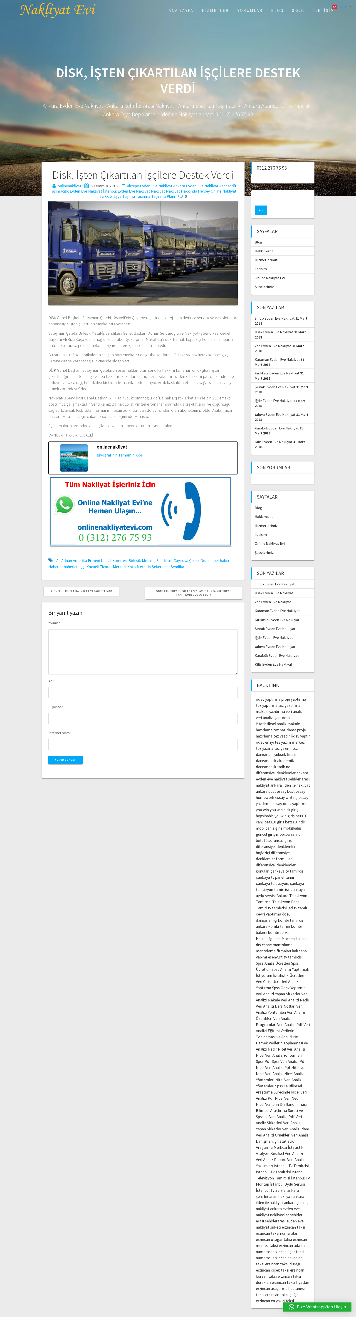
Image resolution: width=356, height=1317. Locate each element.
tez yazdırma (289, 695)
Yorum (54, 623)
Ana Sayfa (181, 10)
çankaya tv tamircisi (287, 861)
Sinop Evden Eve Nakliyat (275, 308)
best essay (277, 781)
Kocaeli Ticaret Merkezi (106, 566)
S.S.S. (298, 10)
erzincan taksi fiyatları (290, 1272)
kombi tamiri (279, 916)
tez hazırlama (284, 720)
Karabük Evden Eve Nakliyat (277, 418)
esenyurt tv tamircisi (285, 947)
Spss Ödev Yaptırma (289, 978)
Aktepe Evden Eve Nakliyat (149, 185)
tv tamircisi (277, 898)
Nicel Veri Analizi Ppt (273, 1058)
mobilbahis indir (289, 824)
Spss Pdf (263, 1051)
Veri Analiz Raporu (271, 1150)
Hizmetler (215, 10)
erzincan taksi (293, 1217)
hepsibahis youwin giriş (275, 806)
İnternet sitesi (59, 732)
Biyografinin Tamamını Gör (119, 455)
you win (262, 800)
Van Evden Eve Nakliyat (273, 336)
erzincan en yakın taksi (275, 1291)
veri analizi (295, 702)
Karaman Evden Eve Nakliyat (277, 350)
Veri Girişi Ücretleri (271, 972)
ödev (260, 732)
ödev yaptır (300, 726)
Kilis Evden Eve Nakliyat (273, 432)
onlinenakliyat (69, 185)
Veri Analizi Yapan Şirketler (278, 984)
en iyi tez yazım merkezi (285, 732)
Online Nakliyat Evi (270, 268)
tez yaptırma (266, 695)
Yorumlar (250, 10)
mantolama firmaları (273, 941)
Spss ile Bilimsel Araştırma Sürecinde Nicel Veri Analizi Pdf (281, 1082)
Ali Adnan (64, 560)
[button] (317, 1307)
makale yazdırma (270, 702)
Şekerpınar (161, 566)
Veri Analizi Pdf (290, 1015)
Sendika (177, 566)
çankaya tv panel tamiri (275, 867)
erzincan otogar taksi (274, 1229)
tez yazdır (281, 726)
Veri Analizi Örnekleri (273, 1125)
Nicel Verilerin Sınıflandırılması (281, 1094)
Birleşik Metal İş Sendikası (151, 560)
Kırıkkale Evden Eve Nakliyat (277, 363)
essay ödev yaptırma (289, 794)
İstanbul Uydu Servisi (287, 1174)
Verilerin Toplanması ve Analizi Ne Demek (277, 1027)
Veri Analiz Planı (295, 1119)
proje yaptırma (293, 689)
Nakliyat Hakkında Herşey (188, 191)
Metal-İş (144, 566)
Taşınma (143, 196)
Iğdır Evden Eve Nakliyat (274, 391)
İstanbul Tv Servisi (271, 1180)
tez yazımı (283, 738)
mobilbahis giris (269, 818)
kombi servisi (279, 923)
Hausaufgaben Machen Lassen (281, 929)
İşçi (82, 566)
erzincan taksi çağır (281, 1285)
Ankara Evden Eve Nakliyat (195, 185)
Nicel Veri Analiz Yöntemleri (279, 1045)
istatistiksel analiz (271, 714)
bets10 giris (274, 812)
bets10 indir (295, 812)
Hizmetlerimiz (266, 250)
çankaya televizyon (272, 873)
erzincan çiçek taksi (272, 1260)
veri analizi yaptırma (273, 708)
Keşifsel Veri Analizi (286, 1143)
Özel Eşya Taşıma (120, 196)
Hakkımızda (264, 241)
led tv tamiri (298, 898)
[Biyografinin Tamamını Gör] (144, 455)
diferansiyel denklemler (276, 763)
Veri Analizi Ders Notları (275, 996)
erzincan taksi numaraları (277, 1223)
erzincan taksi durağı (282, 1254)
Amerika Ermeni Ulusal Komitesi (100, 560)
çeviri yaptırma (269, 904)
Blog (277, 10)
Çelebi (194, 560)
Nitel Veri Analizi (291, 1039)
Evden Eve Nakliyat (86, 191)
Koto (131, 566)
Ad (51, 681)
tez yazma (264, 738)
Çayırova (180, 560)
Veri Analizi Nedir (295, 990)
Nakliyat (158, 191)
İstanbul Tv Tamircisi (291, 1156)
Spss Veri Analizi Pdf (289, 1051)
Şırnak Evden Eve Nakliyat (275, 377)
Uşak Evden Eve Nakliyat (274, 322)
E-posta (55, 707)
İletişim (323, 10)
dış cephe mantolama (274, 935)
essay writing (286, 787)
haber (214, 560)
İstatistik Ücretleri (288, 965)
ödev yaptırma (268, 689)
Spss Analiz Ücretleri (273, 953)
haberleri (71, 566)
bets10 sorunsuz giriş (274, 830)
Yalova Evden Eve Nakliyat (275, 405)
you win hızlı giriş (284, 800)
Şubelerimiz (264, 277)
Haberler (55, 566)
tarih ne (283, 757)
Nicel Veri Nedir (288, 1088)
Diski (204, 560)
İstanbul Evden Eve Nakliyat (126, 191)
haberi (225, 560)
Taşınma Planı (163, 196)
